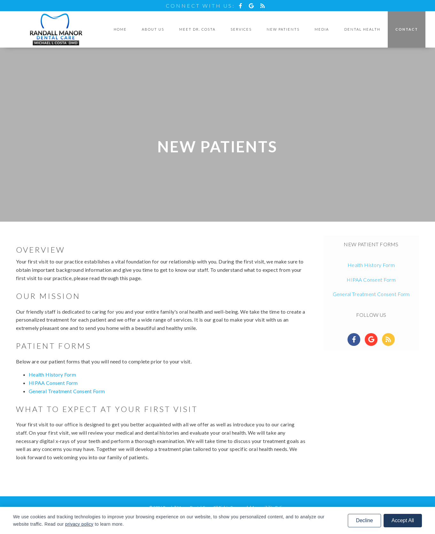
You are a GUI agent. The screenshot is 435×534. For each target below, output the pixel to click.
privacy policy (79, 524)
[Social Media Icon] (242, 6)
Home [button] (120, 29)
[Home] (56, 29)
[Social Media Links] (353, 339)
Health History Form (52, 374)
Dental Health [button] (362, 29)
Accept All (403, 520)
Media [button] (322, 29)
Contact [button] (406, 29)
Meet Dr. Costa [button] (197, 29)
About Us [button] (153, 29)
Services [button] (241, 29)
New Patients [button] (283, 29)
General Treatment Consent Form (67, 391)
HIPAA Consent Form (53, 383)
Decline (364, 520)
